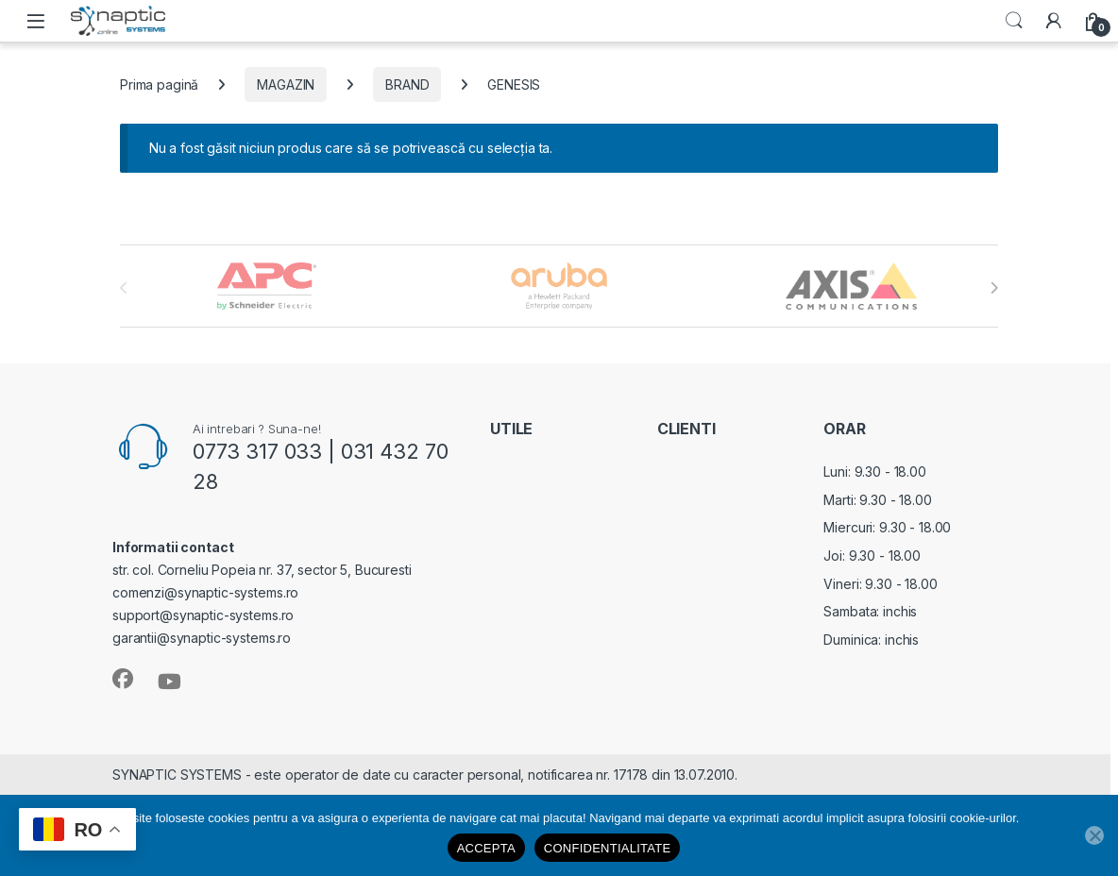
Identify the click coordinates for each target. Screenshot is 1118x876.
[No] (1094, 835)
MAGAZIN (285, 84)
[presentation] (994, 288)
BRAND (407, 84)
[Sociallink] (122, 678)
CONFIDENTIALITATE (607, 848)
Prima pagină (159, 84)
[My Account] (1053, 20)
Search (1014, 20)
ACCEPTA (486, 848)
